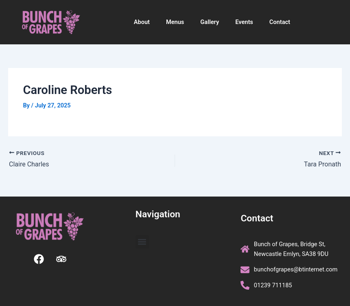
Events (244, 22)
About (142, 22)
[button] (142, 242)
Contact (279, 22)
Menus (175, 22)
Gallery (209, 22)
